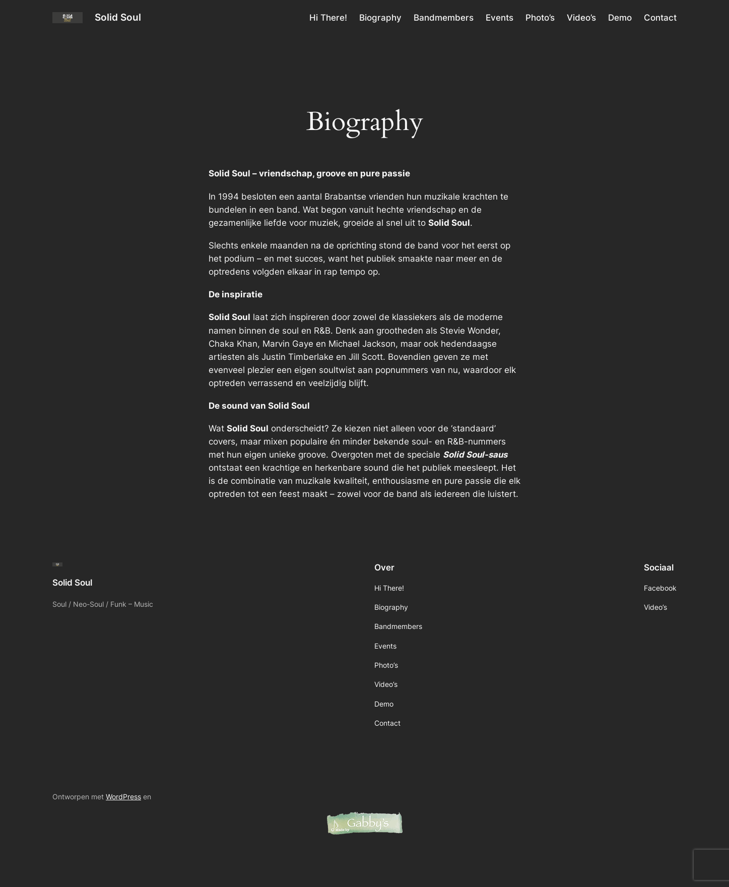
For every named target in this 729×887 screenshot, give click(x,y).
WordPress (123, 796)
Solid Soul (118, 17)
